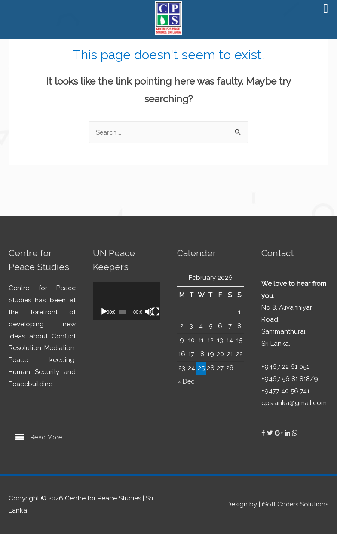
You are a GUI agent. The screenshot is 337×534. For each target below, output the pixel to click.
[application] (126, 302)
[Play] (104, 312)
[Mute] (148, 312)
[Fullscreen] (155, 312)
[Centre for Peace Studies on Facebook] (264, 433)
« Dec (186, 381)
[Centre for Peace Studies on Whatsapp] (294, 433)
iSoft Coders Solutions (294, 505)
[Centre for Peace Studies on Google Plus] (280, 433)
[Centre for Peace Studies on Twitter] (271, 433)
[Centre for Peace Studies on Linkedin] (288, 433)
